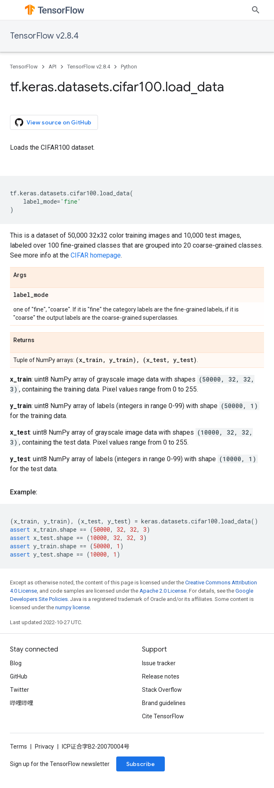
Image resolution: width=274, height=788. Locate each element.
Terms (18, 746)
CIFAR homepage (96, 255)
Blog (16, 663)
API (52, 66)
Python (129, 66)
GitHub (18, 676)
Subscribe (140, 764)
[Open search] (256, 10)
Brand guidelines (164, 703)
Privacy (44, 746)
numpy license (72, 607)
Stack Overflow (162, 689)
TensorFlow (24, 66)
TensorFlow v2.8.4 (44, 36)
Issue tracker (159, 663)
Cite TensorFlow (163, 716)
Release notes (160, 676)
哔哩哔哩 (21, 703)
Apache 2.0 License (162, 591)
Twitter (19, 689)
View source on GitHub (53, 122)
